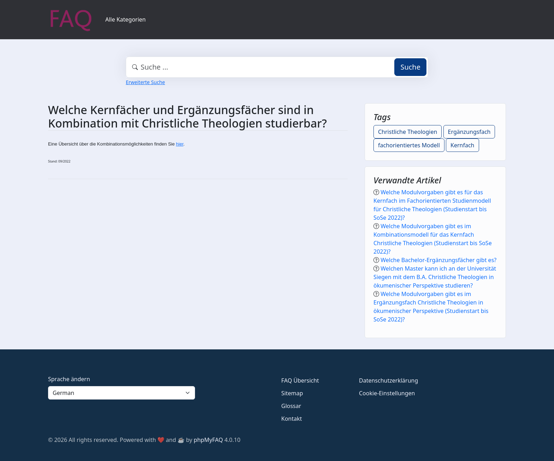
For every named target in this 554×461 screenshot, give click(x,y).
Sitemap (292, 393)
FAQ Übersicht (300, 380)
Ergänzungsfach (469, 132)
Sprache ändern (69, 379)
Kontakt (291, 418)
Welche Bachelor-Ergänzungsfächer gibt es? (438, 260)
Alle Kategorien (125, 19)
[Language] (121, 393)
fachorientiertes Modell (409, 145)
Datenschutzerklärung (388, 380)
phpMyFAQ (208, 440)
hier (179, 144)
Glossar (291, 406)
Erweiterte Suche (145, 82)
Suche (410, 67)
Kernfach (462, 145)
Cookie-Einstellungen (387, 393)
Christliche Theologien (407, 132)
